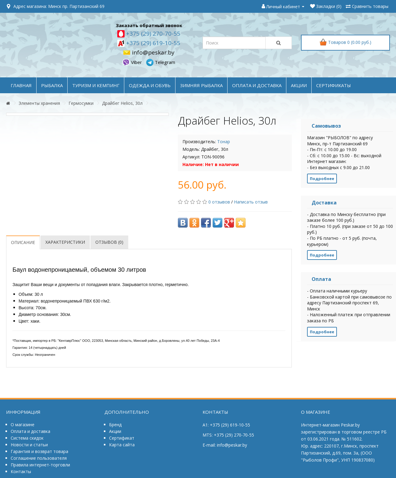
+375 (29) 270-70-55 (152, 33)
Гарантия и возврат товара (39, 451)
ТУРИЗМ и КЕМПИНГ (95, 85)
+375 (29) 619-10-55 (152, 43)
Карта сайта (122, 445)
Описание (23, 242)
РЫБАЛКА (52, 85)
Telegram (160, 62)
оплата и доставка (256, 85)
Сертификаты (333, 85)
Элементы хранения (39, 103)
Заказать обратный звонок (149, 25)
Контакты (21, 471)
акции (299, 85)
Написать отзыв (251, 202)
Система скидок (27, 438)
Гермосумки (81, 103)
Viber (132, 62)
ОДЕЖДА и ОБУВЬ (150, 85)
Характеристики (65, 242)
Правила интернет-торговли (40, 465)
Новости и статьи (29, 445)
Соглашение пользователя (39, 458)
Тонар (223, 141)
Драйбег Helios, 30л (122, 103)
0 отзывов (219, 202)
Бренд (115, 424)
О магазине (22, 424)
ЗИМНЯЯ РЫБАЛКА (201, 85)
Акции (115, 431)
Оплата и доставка (30, 431)
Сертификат (121, 438)
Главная (21, 85)
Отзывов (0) (109, 242)
